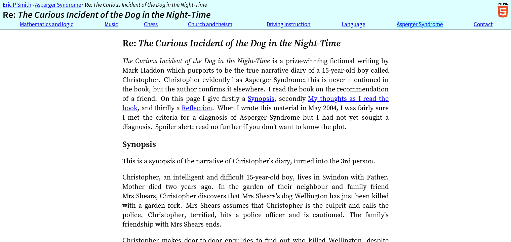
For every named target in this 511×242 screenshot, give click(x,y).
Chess (151, 24)
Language (353, 24)
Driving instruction (288, 24)
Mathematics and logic (46, 24)
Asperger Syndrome (58, 4)
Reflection (197, 108)
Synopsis (261, 98)
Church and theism (210, 24)
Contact (483, 24)
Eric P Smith (17, 4)
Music (111, 24)
